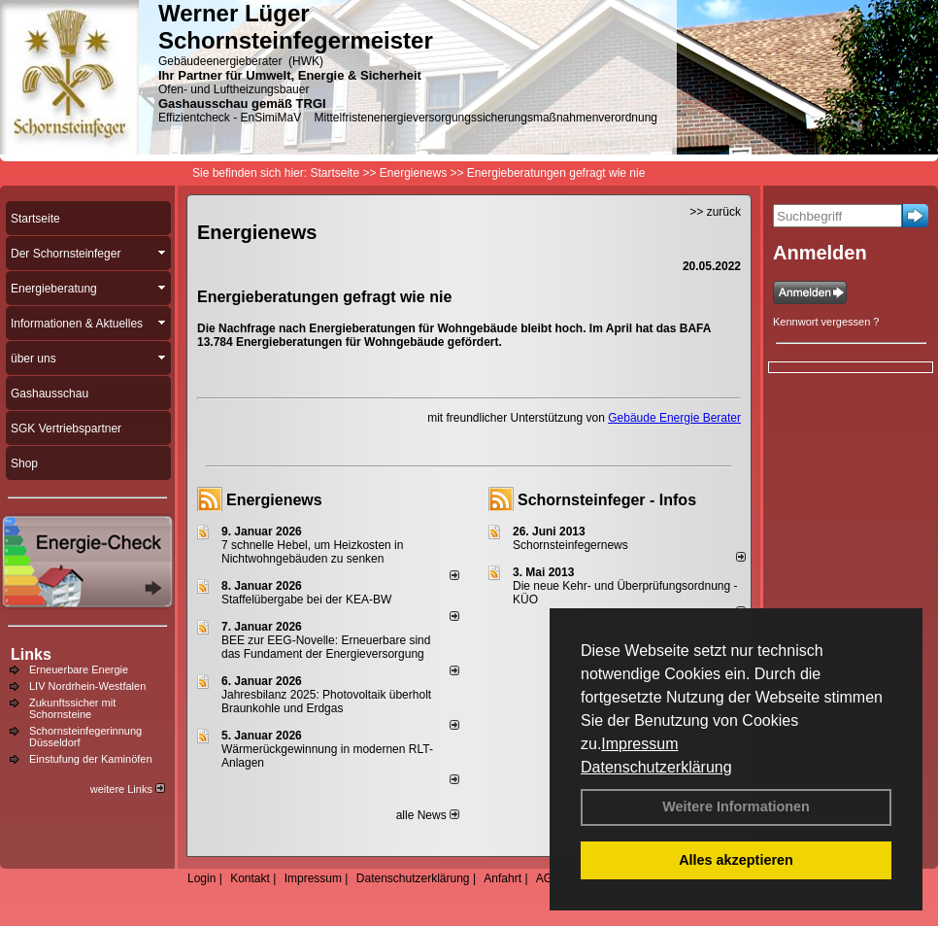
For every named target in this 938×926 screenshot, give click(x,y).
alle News (427, 815)
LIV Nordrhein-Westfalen (87, 686)
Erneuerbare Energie (78, 669)
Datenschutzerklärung (656, 767)
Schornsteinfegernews (570, 545)
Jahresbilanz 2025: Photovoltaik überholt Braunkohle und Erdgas (326, 701)
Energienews (274, 500)
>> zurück (715, 212)
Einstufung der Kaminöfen (90, 759)
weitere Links (127, 789)
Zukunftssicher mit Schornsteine (72, 708)
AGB (548, 878)
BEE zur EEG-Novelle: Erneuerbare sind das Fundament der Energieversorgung (325, 647)
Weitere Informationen (736, 806)
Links (31, 654)
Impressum (639, 744)
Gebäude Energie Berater (674, 418)
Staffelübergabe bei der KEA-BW (306, 599)
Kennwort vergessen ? (826, 321)
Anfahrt (502, 878)
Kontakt (250, 878)
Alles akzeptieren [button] (736, 860)
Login (201, 878)
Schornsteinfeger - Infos (607, 500)
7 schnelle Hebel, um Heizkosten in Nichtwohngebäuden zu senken (312, 552)
